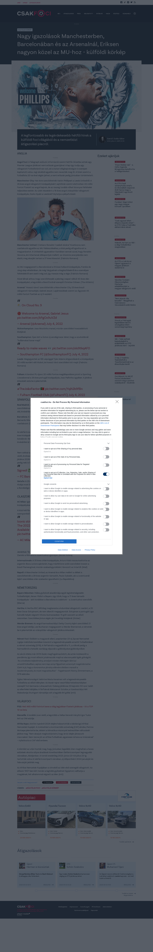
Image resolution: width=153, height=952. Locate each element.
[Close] (118, 402)
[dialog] (76, 476)
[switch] (106, 448)
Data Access (76, 550)
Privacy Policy (90, 550)
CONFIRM (59, 541)
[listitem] (76, 443)
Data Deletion (63, 550)
